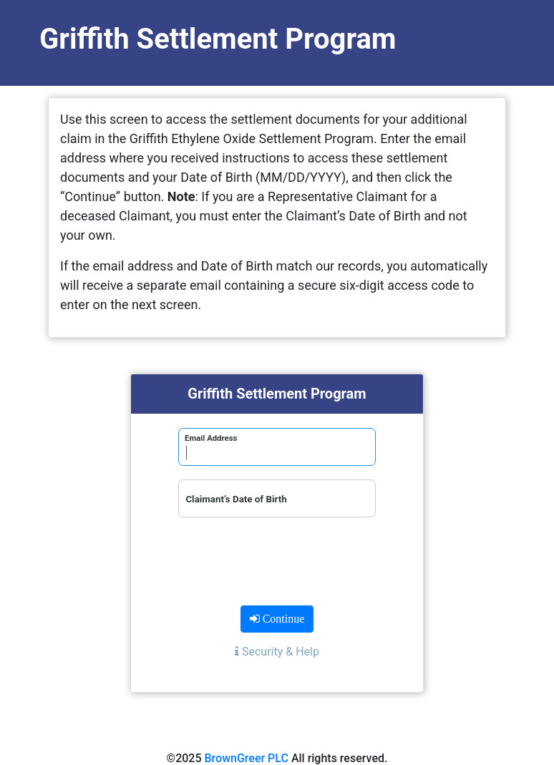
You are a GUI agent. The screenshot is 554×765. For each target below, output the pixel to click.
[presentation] (277, 559)
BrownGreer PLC (246, 758)
